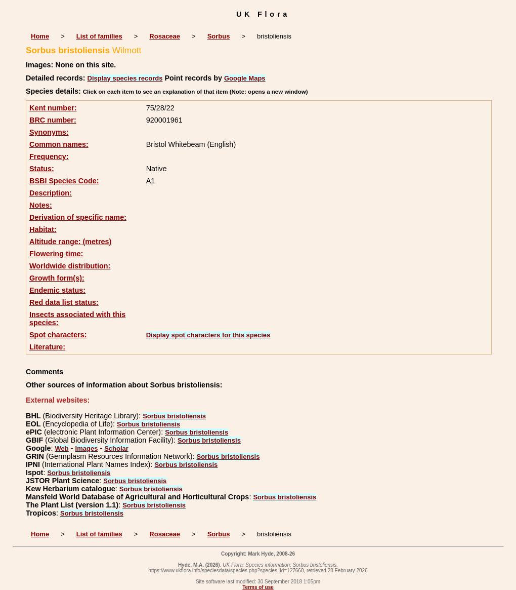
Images (86, 448)
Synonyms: (49, 132)
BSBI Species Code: (64, 181)
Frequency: (49, 156)
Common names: (59, 144)
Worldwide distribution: (69, 266)
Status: (41, 169)
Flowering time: (56, 254)
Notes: (40, 205)
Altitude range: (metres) (70, 242)
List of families (99, 36)
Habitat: (43, 229)
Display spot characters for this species (208, 335)
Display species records (125, 78)
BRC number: (52, 120)
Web (62, 448)
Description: (50, 193)
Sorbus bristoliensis (174, 416)
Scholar (116, 448)
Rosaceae (164, 36)
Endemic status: (57, 290)
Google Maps (245, 78)
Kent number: (53, 108)
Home (40, 36)
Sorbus (218, 36)
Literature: (47, 347)
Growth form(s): (56, 278)
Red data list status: (64, 302)
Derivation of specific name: (77, 217)
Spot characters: (58, 335)
